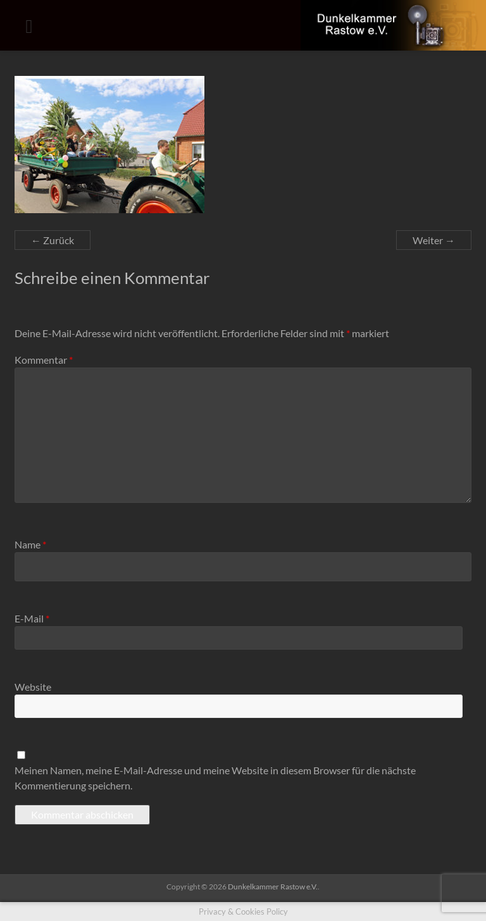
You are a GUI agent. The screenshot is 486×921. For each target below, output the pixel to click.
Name (30, 544)
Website (33, 687)
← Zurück (52, 240)
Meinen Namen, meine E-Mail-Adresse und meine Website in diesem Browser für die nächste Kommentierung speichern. (215, 777)
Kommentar (44, 360)
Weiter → (434, 240)
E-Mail (32, 618)
